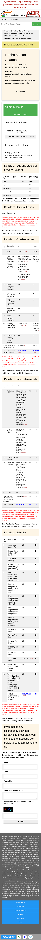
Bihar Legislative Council (20, 31)
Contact (20, 914)
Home (4, 19)
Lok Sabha (14, 19)
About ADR (20, 906)
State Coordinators (20, 910)
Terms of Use (20, 918)
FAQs (20, 922)
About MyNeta (20, 902)
